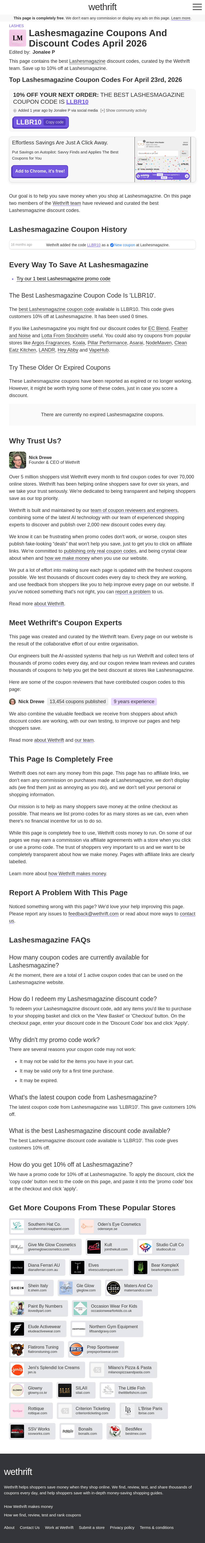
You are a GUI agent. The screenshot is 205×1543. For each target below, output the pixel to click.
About (9, 1527)
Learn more (181, 18)
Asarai (136, 342)
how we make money (67, 558)
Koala (79, 342)
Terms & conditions (157, 1527)
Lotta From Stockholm (64, 335)
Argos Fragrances (51, 342)
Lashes (16, 26)
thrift (103, 6)
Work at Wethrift (59, 1527)
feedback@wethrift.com (93, 913)
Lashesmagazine (87, 61)
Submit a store (92, 1527)
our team (84, 740)
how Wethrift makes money (77, 873)
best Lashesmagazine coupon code (56, 309)
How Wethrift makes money (28, 1506)
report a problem (133, 591)
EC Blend (158, 328)
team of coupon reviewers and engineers (134, 510)
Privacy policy (122, 1527)
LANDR (47, 350)
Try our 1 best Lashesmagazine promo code (64, 278)
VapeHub (99, 350)
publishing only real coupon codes (100, 551)
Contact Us (30, 1527)
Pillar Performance (107, 342)
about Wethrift (49, 603)
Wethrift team (67, 203)
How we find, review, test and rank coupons (42, 1515)
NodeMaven (159, 342)
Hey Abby (68, 350)
